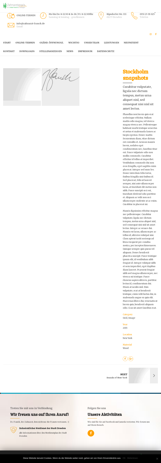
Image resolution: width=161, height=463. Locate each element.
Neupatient (131, 42)
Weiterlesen (132, 458)
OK (124, 458)
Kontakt (9, 51)
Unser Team (91, 42)
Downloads (27, 51)
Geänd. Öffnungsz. (51, 42)
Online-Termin (25, 42)
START (7, 42)
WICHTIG (73, 42)
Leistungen (111, 42)
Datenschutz (105, 51)
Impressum (85, 51)
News (70, 51)
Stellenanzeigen (50, 51)
